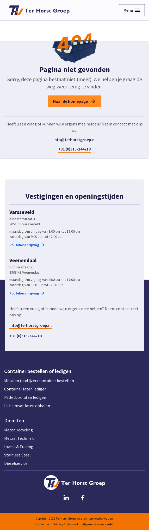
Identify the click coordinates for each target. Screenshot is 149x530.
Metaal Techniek (19, 438)
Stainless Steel (17, 454)
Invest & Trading (18, 446)
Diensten (14, 420)
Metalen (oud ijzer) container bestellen (39, 380)
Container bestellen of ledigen (37, 371)
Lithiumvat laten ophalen (27, 405)
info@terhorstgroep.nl (74, 139)
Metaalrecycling (18, 429)
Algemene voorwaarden (98, 524)
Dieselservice (15, 463)
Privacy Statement (65, 524)
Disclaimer (42, 524)
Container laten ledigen (25, 389)
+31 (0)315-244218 (74, 149)
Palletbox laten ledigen (25, 397)
